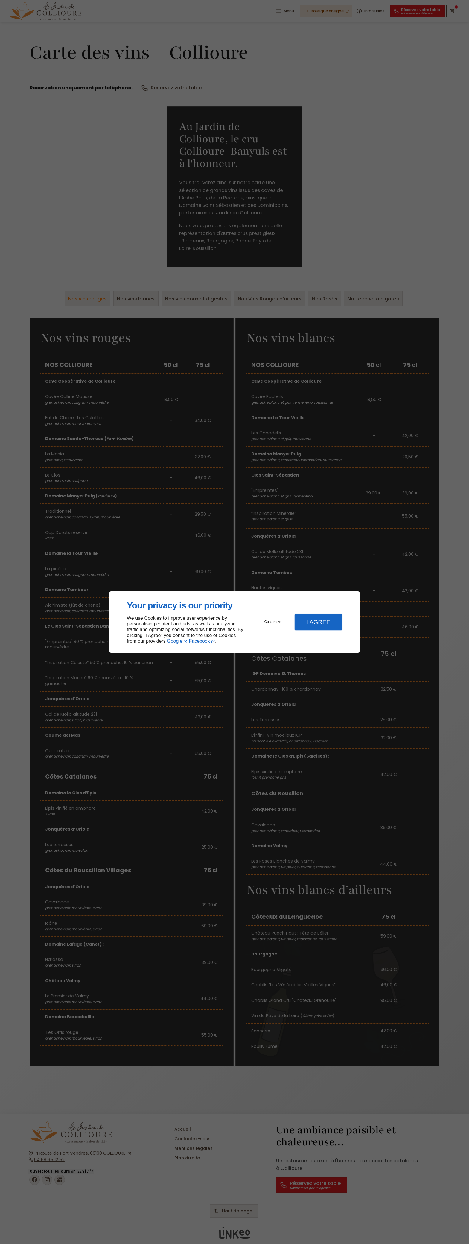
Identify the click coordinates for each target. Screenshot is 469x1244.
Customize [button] (272, 622)
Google (174, 641)
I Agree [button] (318, 622)
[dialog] (234, 622)
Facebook (199, 641)
